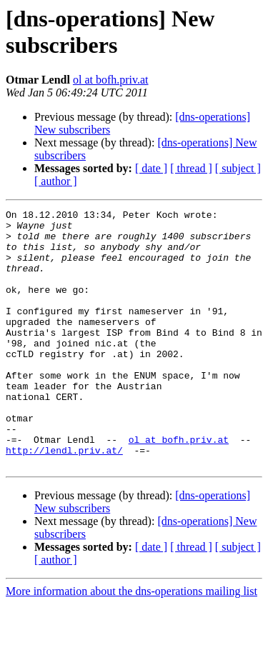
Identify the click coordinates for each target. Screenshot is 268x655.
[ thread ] (191, 168)
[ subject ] (238, 168)
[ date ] (151, 168)
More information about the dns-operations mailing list (131, 642)
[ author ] (55, 181)
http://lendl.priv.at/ (64, 499)
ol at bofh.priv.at (111, 80)
